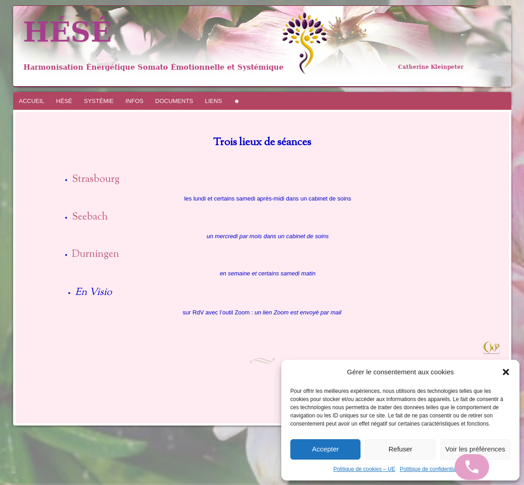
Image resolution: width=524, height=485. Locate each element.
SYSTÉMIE (99, 101)
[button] (505, 372)
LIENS (213, 101)
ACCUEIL (31, 101)
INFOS (134, 101)
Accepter (325, 449)
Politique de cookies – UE (364, 469)
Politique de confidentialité (431, 469)
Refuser (401, 449)
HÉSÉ (64, 101)
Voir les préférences (475, 449)
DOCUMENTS (174, 101)
